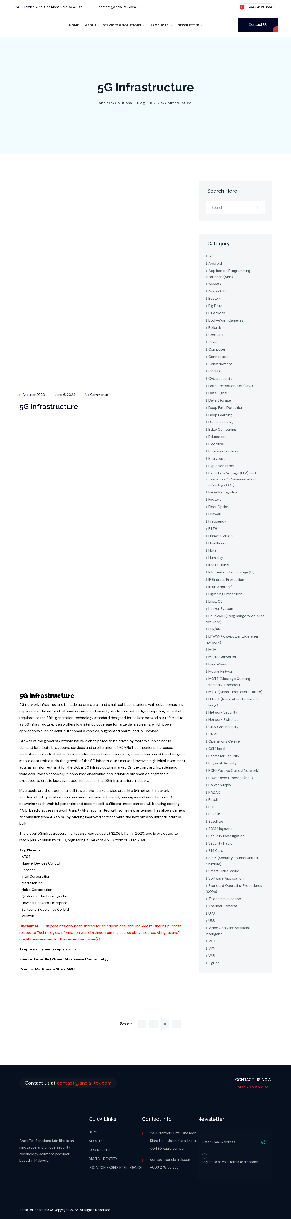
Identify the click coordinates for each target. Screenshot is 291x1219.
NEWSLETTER (188, 25)
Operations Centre (224, 741)
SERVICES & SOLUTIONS (122, 25)
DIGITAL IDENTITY (103, 1158)
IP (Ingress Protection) (227, 579)
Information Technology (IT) (231, 572)
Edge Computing (222, 429)
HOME (74, 25)
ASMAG (214, 284)
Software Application (226, 878)
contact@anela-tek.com (116, 7)
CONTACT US (99, 1149)
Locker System (220, 608)
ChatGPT (216, 334)
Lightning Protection (225, 594)
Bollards (215, 327)
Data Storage (219, 400)
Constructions (220, 364)
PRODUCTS (160, 25)
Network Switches (223, 719)
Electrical (216, 444)
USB (211, 920)
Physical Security (222, 763)
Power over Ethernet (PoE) (230, 777)
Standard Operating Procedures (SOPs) (234, 888)
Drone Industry (220, 422)
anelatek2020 (32, 394)
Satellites (216, 821)
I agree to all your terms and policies (230, 1162)
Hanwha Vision (220, 535)
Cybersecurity (220, 378)
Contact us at (70, 1083)
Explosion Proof (221, 465)
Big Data (215, 305)
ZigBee (213, 962)
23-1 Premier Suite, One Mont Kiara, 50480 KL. (49, 7)
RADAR (214, 792)
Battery (214, 298)
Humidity (215, 557)
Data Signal (217, 393)
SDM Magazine (220, 828)
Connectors (218, 356)
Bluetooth (216, 313)
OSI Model (216, 748)
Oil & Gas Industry (223, 726)
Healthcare (217, 543)
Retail (213, 799)
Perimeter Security (223, 756)
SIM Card (215, 850)
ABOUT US (97, 1141)
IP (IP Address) (220, 586)
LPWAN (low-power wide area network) (232, 639)
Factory (214, 499)
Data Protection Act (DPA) (230, 385)
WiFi (211, 955)
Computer (217, 349)
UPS (211, 913)
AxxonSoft (217, 291)
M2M (212, 649)
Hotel (212, 550)
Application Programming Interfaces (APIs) (228, 273)
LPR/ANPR (216, 629)
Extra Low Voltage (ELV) (228, 473)
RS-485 (214, 814)
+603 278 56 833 (256, 7)
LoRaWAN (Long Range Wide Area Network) (235, 618)
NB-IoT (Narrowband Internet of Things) (233, 702)
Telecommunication (224, 898)
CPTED (214, 371)
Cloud (213, 342)
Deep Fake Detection (225, 407)
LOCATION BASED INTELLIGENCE (115, 1167)
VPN (211, 948)
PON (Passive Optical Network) (233, 770)
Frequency (217, 521)
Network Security (222, 712)
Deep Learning (220, 414)
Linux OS (215, 601)
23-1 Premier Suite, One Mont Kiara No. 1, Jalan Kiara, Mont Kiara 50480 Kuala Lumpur (177, 1141)
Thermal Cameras (223, 906)
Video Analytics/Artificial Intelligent (228, 930)
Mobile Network (221, 671)
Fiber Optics (218, 506)
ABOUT (91, 25)
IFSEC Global (218, 565)
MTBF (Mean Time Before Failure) (235, 691)
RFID (212, 806)
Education (217, 436)
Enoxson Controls (223, 451)
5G (210, 256)
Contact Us (258, 25)
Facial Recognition (223, 492)
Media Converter (222, 656)
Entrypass (217, 458)
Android (215, 263)
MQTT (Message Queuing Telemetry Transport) (228, 681)
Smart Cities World (223, 871)
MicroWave (217, 664)
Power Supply (219, 785)
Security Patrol (220, 843)
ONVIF (213, 734)
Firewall (214, 514)
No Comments (95, 394)
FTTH (212, 528)
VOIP (212, 941)
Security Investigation (226, 836)
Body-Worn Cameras (225, 320)
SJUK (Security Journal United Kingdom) (232, 860)
